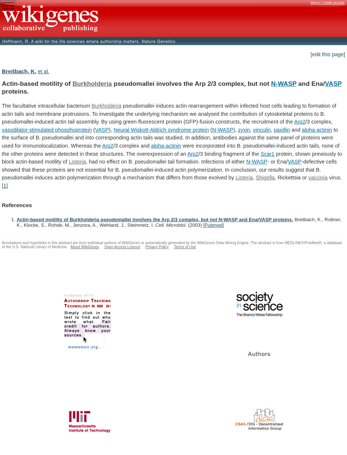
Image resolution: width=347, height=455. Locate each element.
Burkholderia (92, 83)
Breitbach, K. (19, 71)
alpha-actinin (317, 130)
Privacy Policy (157, 247)
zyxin (244, 130)
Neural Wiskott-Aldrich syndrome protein (161, 130)
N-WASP (284, 83)
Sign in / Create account (327, 2)
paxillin (282, 130)
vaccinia (318, 178)
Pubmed (213, 225)
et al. (43, 71)
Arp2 (299, 122)
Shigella (265, 178)
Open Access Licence (122, 247)
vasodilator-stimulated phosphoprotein (47, 130)
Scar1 (267, 154)
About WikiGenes (84, 247)
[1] (5, 186)
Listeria (77, 162)
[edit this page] (327, 54)
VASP (333, 83)
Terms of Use (185, 247)
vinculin (262, 130)
